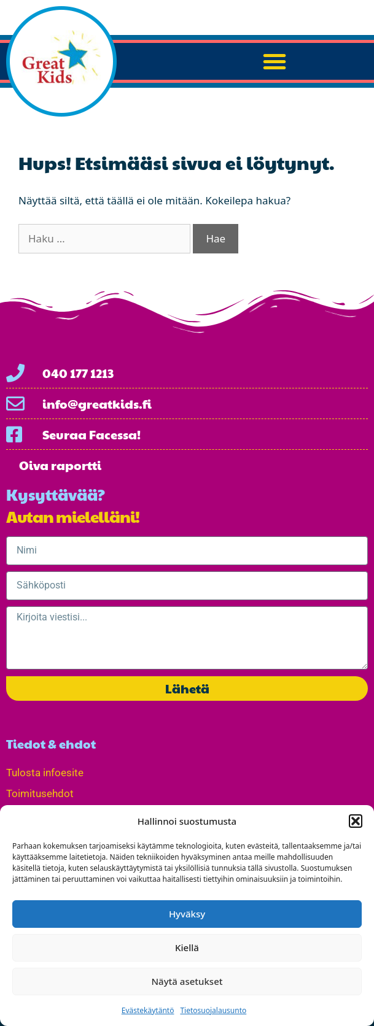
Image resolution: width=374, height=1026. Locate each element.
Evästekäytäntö (148, 1010)
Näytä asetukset (186, 981)
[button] (355, 821)
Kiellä (187, 947)
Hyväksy (187, 914)
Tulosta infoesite (45, 772)
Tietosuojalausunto (213, 1010)
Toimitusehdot (40, 793)
